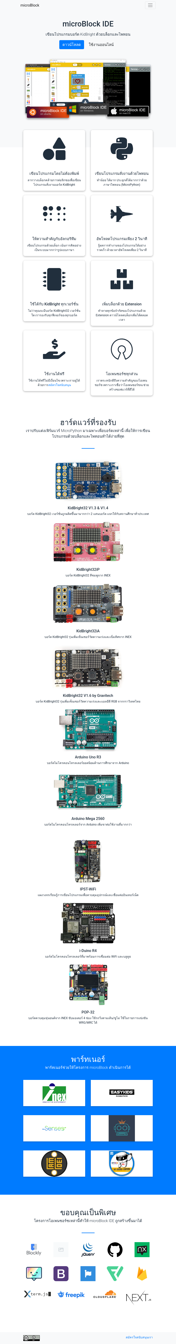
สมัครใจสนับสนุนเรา (139, 1337)
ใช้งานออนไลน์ (101, 44)
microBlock (29, 5)
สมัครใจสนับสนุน (59, 385)
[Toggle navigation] (150, 5)
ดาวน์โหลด (71, 44)
